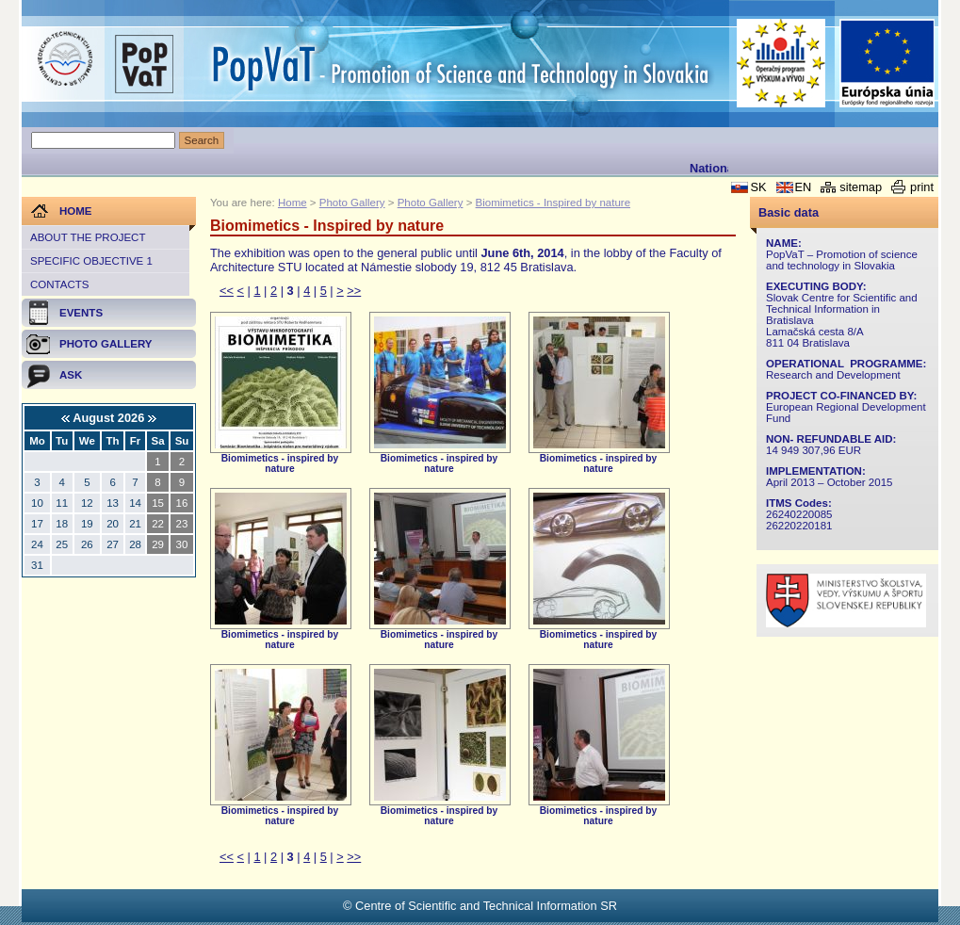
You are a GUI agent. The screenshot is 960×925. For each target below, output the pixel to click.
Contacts (59, 284)
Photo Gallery (352, 202)
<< (227, 291)
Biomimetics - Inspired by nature (553, 202)
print (922, 187)
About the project (87, 237)
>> (354, 291)
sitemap (860, 187)
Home (292, 202)
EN (803, 187)
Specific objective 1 (91, 261)
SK (758, 187)
